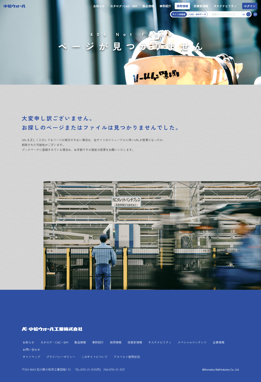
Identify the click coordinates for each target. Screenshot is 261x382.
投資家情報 (201, 6)
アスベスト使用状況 (127, 357)
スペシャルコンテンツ (192, 342)
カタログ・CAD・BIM (54, 342)
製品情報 (148, 6)
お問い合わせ (31, 349)
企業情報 (218, 342)
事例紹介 (165, 6)
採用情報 (182, 6)
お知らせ (99, 6)
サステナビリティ (225, 6)
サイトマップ (31, 357)
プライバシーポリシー (60, 357)
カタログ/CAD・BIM (123, 6)
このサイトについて (94, 357)
